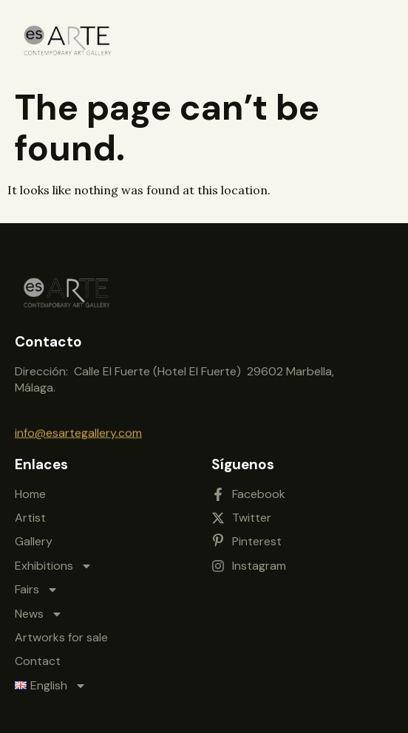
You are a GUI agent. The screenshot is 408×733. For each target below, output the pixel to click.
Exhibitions (53, 561)
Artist (30, 513)
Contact (38, 657)
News (39, 609)
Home (30, 489)
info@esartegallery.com (78, 432)
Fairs (36, 585)
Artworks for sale (61, 633)
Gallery (33, 537)
